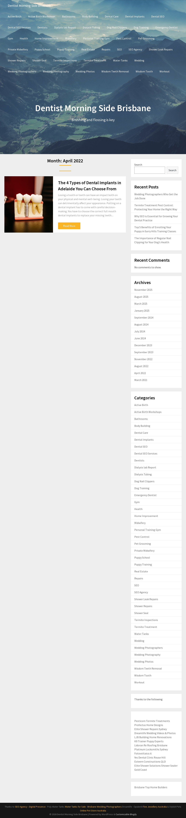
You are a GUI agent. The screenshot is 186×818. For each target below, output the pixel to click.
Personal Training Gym (96, 38)
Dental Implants (134, 16)
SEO (119, 49)
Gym (10, 38)
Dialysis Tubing (91, 27)
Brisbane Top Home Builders (150, 787)
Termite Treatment (95, 60)
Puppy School (42, 49)
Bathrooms (68, 16)
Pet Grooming (146, 38)
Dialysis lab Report (65, 27)
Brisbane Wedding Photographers (104, 806)
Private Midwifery (18, 49)
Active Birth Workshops (41, 16)
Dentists (42, 27)
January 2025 (141, 310)
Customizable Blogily (126, 814)
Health (24, 38)
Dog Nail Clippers (117, 27)
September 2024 (143, 317)
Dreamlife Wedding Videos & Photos (155, 733)
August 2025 (141, 296)
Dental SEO (157, 16)
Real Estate (88, 49)
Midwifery (70, 38)
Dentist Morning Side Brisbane (29, 5)
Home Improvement (46, 38)
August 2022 (141, 366)
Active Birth (14, 16)
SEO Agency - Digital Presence (30, 806)
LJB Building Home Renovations (153, 737)
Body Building (90, 16)
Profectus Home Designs (148, 725)
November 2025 (143, 289)
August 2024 (141, 324)
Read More (69, 226)
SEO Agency (135, 49)
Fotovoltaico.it (143, 753)
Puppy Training (66, 49)
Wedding (139, 60)
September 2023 (143, 352)
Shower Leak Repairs (161, 49)
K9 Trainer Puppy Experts (149, 741)
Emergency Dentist (166, 27)
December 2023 (143, 345)
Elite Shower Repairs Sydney (150, 729)
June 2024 (140, 338)
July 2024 (139, 331)
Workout (165, 71)
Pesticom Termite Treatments (152, 721)
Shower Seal (39, 60)
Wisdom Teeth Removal (115, 71)
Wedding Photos (85, 71)
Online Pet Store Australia (93, 810)
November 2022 (143, 359)
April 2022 (140, 373)
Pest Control (123, 38)
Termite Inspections (65, 60)
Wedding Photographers (22, 71)
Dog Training (141, 27)
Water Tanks (120, 60)
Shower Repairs (17, 60)
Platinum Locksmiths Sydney (151, 749)
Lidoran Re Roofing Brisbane (150, 745)
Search (138, 164)
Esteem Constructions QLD (150, 761)
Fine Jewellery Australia (155, 806)
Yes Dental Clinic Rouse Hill (150, 757)
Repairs (106, 49)
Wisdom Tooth (144, 71)
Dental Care (111, 16)
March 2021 (140, 380)
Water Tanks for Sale (75, 806)
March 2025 (140, 303)
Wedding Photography (56, 71)
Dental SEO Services (19, 27)
